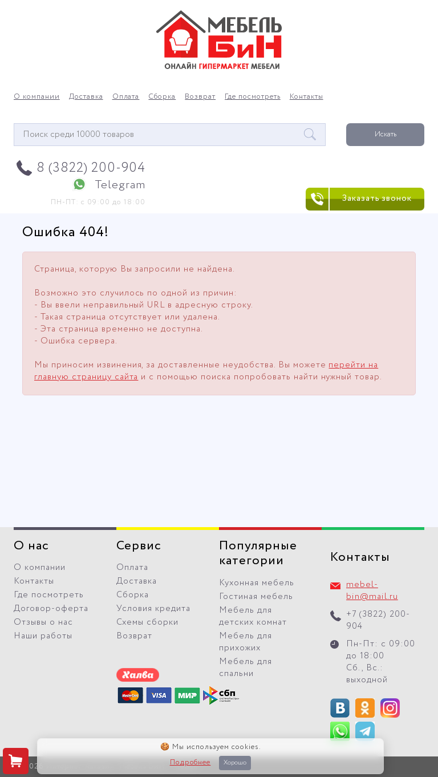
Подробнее (190, 763)
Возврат (200, 97)
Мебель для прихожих (245, 642)
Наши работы (43, 636)
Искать (385, 134)
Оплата (126, 97)
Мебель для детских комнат (253, 616)
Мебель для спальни (245, 667)
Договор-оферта (51, 608)
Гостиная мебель (256, 596)
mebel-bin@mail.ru (372, 590)
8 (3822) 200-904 (90, 168)
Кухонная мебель (256, 583)
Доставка (86, 97)
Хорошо (235, 762)
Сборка (162, 97)
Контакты (306, 97)
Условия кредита (153, 608)
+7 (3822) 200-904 (378, 620)
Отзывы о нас (43, 622)
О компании (37, 97)
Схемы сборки (147, 622)
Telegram (120, 185)
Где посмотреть (253, 97)
